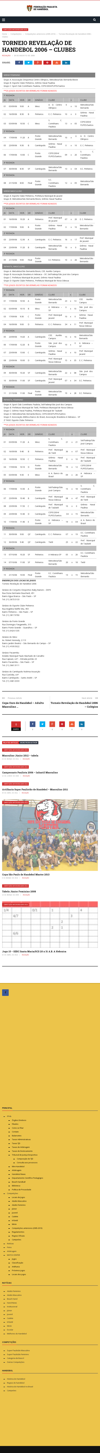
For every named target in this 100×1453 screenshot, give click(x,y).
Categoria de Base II (15, 1358)
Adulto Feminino (19, 1205)
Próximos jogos (18, 1270)
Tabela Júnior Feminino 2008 (19, 891)
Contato (15, 1131)
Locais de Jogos (18, 1197)
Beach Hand (12, 1299)
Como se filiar (18, 1128)
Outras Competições (15, 1362)
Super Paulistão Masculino (18, 1350)
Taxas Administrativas (21, 1139)
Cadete (15, 1216)
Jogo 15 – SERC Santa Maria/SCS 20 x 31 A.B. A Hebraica (34, 951)
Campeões (16, 1239)
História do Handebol (16, 1379)
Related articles (10, 742)
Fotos (9, 1247)
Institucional (12, 1306)
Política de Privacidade (21, 1189)
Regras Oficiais (18, 1236)
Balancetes (16, 1135)
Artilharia (16, 1266)
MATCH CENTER (13, 1255)
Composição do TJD (25, 1158)
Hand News (12, 1303)
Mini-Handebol (18, 1166)
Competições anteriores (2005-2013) (15, 30)
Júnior (14, 1208)
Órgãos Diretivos (19, 1120)
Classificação (17, 1262)
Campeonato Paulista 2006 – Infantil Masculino (30, 772)
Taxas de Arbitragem (21, 1147)
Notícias (10, 1243)
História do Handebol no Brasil (20, 1386)
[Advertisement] (23, 1051)
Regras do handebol (15, 1383)
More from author (28, 742)
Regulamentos (18, 1232)
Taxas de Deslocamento (22, 1151)
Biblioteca (16, 1185)
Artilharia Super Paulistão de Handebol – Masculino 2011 (35, 789)
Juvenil (15, 1212)
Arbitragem (16, 1170)
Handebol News (19, 1174)
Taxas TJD (16, 1143)
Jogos (14, 1259)
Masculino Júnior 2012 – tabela (20, 755)
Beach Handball (18, 1182)
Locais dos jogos (19, 1274)
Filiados (15, 1124)
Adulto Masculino (19, 1201)
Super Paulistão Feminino (18, 1354)
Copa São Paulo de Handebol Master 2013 (25, 874)
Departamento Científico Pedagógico (27, 1178)
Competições (12, 1193)
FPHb (9, 1116)
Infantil (15, 1220)
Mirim (14, 1224)
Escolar (10, 1329)
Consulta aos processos (27, 1162)
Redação (6, 55)
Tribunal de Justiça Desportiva (24, 1155)
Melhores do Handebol (17, 1333)
